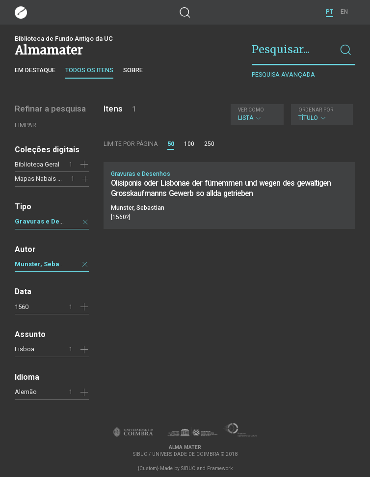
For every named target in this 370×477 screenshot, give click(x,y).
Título (320, 114)
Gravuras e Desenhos (48, 221)
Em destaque (35, 70)
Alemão (26, 391)
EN (344, 11)
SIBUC (188, 468)
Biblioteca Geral (37, 164)
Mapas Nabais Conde (45, 178)
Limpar (25, 125)
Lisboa (24, 349)
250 (209, 143)
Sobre (133, 70)
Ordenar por (315, 109)
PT (329, 11)
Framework (220, 468)
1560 (21, 306)
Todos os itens (89, 70)
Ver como (251, 109)
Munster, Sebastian (45, 264)
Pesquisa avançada (283, 74)
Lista (256, 114)
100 (189, 143)
